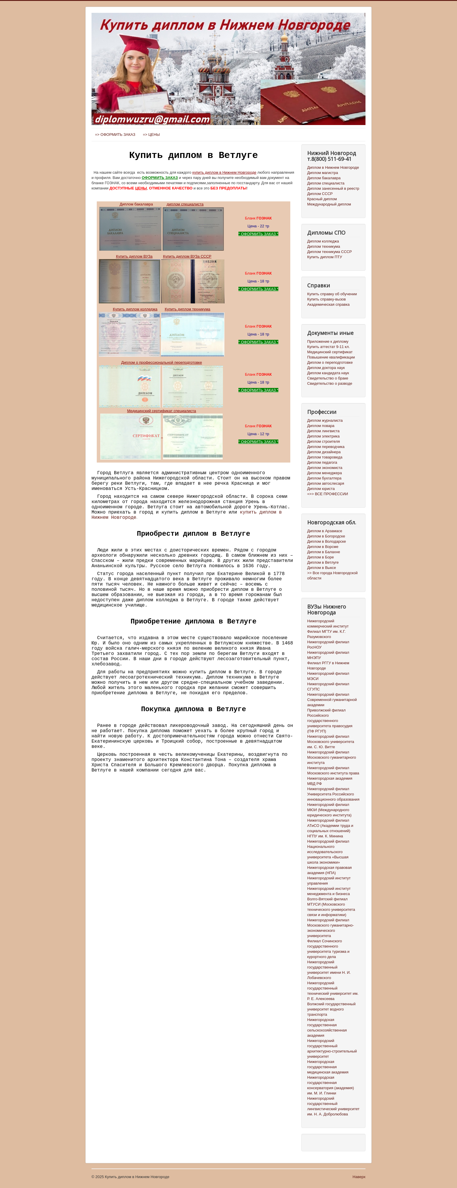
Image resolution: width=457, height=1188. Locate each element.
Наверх (359, 1177)
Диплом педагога (322, 462)
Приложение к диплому (328, 341)
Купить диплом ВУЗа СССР (187, 256)
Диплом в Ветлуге (323, 562)
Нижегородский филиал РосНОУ (328, 644)
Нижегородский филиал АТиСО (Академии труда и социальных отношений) (330, 825)
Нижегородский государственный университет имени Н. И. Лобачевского (329, 970)
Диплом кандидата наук (328, 373)
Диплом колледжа (323, 241)
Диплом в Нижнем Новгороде (333, 167)
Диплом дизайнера (324, 452)
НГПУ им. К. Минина (325, 836)
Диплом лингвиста (323, 431)
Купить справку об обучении (332, 294)
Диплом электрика (323, 436)
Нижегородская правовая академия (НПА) (329, 870)
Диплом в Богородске (326, 536)
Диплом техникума (323, 246)
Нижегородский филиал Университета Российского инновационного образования (333, 794)
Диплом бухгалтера (324, 478)
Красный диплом (322, 199)
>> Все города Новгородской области (332, 575)
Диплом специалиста (325, 183)
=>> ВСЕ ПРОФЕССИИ (327, 494)
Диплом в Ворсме (322, 546)
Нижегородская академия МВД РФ (329, 781)
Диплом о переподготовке (330, 362)
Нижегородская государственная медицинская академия (327, 1066)
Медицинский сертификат (330, 352)
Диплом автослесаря (325, 483)
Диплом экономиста (324, 467)
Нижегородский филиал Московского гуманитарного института (331, 757)
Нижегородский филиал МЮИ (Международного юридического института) (329, 809)
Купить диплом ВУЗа (134, 256)
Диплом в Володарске (326, 541)
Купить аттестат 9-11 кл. (328, 347)
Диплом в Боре (320, 557)
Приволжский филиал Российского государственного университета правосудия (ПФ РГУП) (329, 720)
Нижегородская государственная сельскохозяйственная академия (327, 1027)
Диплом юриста (321, 488)
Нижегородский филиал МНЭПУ (328, 655)
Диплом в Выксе (321, 567)
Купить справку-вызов (326, 299)
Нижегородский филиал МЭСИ (328, 676)
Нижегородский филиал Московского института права (333, 770)
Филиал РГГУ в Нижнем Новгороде (328, 665)
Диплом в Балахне (323, 552)
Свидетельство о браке (327, 378)
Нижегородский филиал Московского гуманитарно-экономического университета (330, 928)
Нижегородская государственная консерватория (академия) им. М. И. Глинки (330, 1085)
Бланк (258, 218)
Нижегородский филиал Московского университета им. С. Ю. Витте (330, 741)
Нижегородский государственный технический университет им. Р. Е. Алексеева (332, 991)
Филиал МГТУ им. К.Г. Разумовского (326, 634)
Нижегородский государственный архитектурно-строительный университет (332, 1048)
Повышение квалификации (331, 357)
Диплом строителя (323, 441)
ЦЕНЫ (141, 188)
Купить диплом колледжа (135, 309)
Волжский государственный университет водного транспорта (331, 1009)
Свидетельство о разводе (329, 383)
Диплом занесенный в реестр (333, 188)
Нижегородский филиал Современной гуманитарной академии (332, 699)
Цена (251, 226)
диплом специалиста (185, 204)
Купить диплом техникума (187, 309)
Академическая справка (328, 304)
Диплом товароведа (324, 457)
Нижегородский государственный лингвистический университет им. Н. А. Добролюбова (333, 1106)
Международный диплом (329, 204)
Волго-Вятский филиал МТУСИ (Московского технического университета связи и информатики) (331, 907)
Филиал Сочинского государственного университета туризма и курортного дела (328, 949)
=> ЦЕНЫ (151, 134)
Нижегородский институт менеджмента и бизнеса (329, 891)
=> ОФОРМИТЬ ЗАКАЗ (115, 134)
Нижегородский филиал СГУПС (328, 686)
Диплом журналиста (325, 420)
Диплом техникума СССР (329, 251)
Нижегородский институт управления (329, 880)
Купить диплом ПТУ (324, 257)
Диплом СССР (320, 193)
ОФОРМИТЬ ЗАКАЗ (160, 177)
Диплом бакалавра (136, 204)
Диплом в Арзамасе (324, 531)
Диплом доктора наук (326, 367)
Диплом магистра (322, 173)
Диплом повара (320, 425)
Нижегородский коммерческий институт (328, 623)
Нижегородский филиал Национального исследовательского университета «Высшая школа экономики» (328, 851)
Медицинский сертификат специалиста (161, 411)
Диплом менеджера (324, 473)
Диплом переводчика (325, 446)
